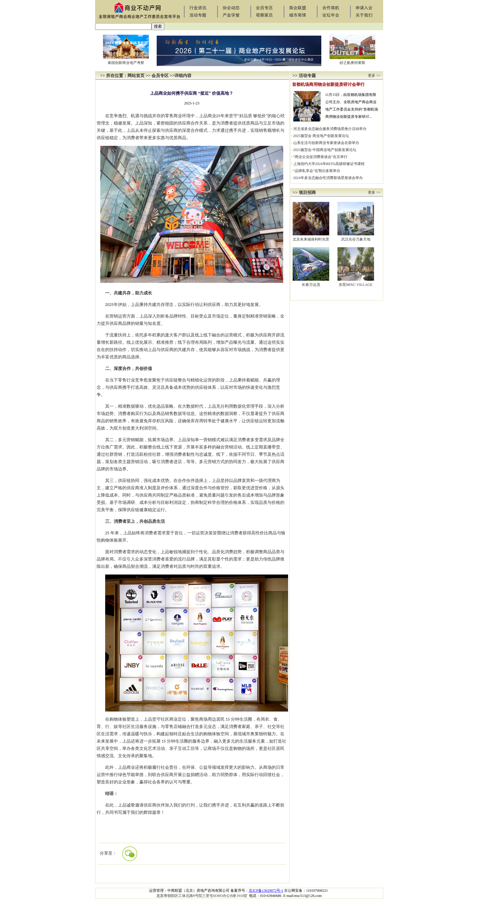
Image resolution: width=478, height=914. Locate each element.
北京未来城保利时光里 (311, 239)
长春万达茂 (311, 285)
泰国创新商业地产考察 (126, 63)
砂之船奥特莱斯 (352, 63)
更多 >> (374, 75)
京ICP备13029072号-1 (266, 890)
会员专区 (160, 75)
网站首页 (135, 75)
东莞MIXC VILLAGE (355, 285)
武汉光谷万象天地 (355, 239)
